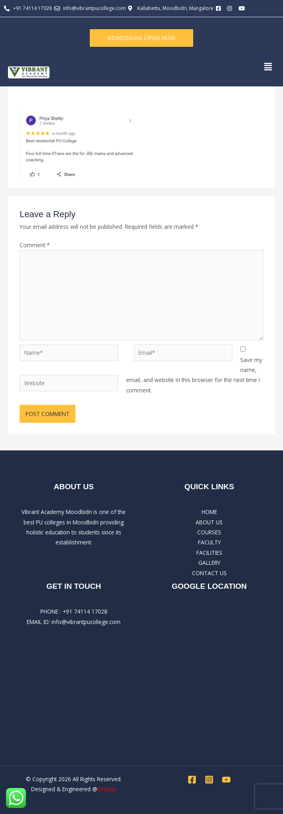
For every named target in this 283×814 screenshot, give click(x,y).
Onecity (106, 789)
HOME (209, 512)
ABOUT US (209, 522)
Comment (35, 245)
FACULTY (209, 542)
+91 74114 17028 (85, 611)
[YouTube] (226, 779)
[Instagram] (209, 779)
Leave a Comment (43, 98)
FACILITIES (209, 552)
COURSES (209, 532)
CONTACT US (209, 573)
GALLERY (209, 562)
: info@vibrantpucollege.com (85, 622)
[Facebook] (192, 779)
